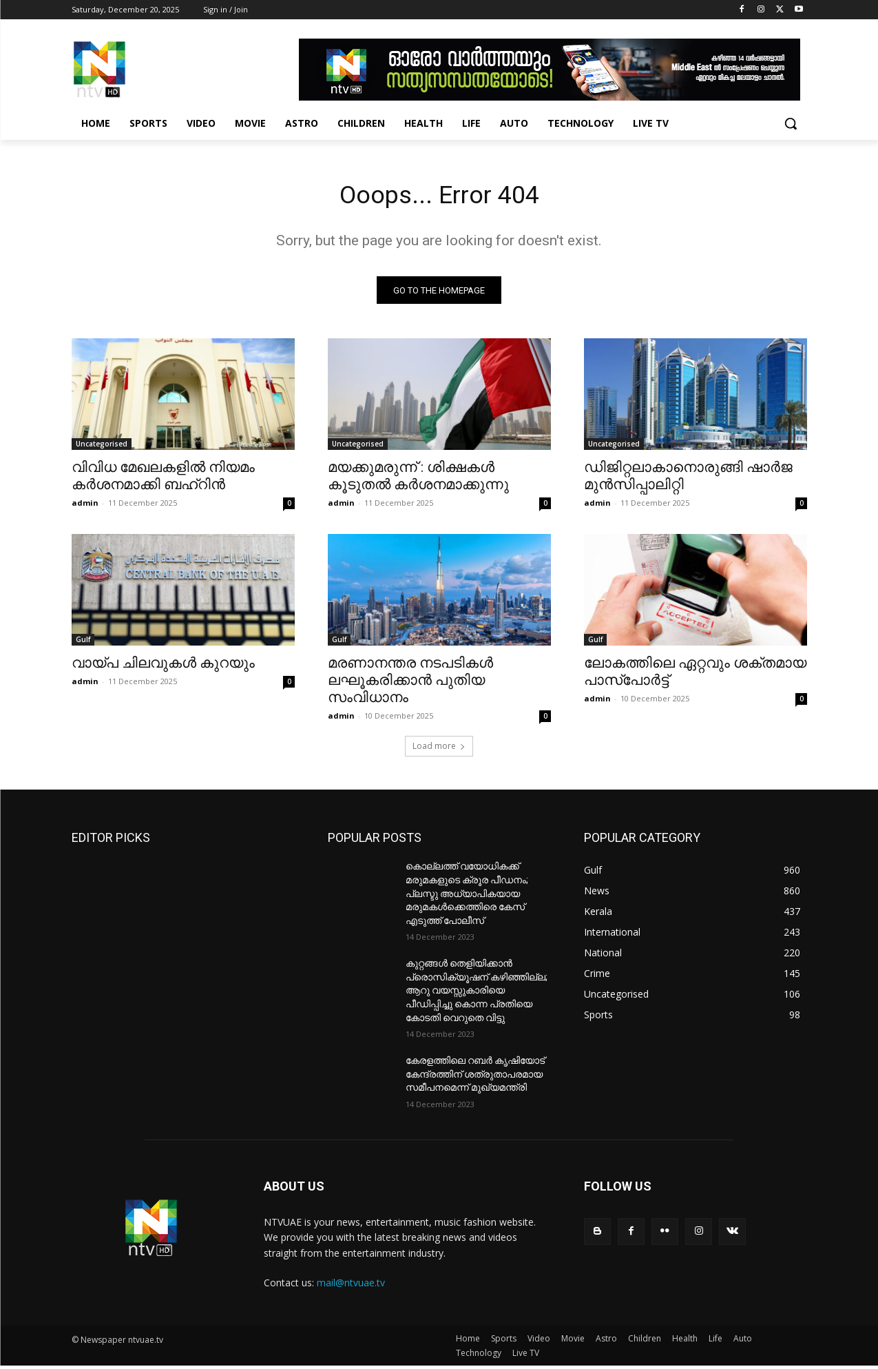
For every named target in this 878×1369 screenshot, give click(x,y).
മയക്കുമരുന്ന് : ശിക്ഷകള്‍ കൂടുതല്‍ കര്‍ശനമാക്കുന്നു (418, 480)
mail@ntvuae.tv (351, 1286)
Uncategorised (101, 448)
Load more (439, 750)
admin (85, 507)
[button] (790, 123)
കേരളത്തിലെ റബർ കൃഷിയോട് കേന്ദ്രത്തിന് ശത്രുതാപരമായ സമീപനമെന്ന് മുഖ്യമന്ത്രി (475, 1078)
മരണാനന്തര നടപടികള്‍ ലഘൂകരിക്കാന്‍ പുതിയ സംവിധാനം (410, 684)
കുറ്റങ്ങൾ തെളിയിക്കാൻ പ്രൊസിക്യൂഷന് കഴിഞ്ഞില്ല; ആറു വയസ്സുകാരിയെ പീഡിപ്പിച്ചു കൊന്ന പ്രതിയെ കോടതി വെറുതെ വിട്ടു (476, 994)
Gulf (83, 643)
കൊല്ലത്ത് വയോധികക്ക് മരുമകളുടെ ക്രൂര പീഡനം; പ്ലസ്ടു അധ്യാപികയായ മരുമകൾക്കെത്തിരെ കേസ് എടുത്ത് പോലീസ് (467, 897)
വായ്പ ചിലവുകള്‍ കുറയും (163, 667)
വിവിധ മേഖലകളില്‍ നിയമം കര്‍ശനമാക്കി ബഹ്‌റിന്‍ (163, 480)
